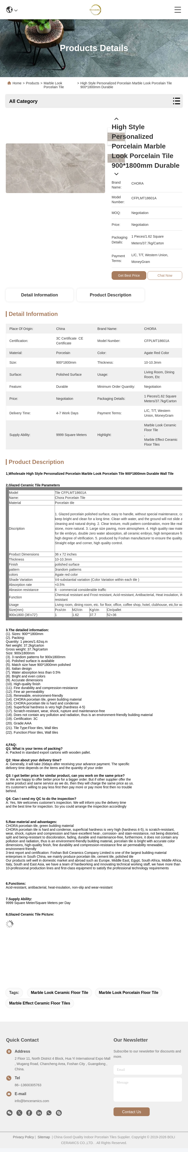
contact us (131, 1112)
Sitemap (44, 1137)
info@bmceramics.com (32, 1101)
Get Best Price (129, 275)
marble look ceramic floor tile (59, 993)
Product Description (110, 295)
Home (17, 83)
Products (32, 83)
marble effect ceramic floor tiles (39, 1003)
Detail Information (39, 295)
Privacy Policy (23, 1137)
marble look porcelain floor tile (128, 993)
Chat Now (165, 275)
